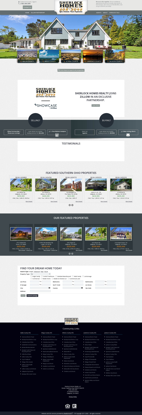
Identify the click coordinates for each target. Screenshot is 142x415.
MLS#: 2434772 (71, 177)
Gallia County (27, 61)
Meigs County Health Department (48, 360)
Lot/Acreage (87, 276)
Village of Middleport (48, 357)
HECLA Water (88, 345)
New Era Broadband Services (50, 351)
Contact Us (27, 7)
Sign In (34, 2)
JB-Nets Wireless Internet (28, 347)
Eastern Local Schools (48, 369)
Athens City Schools (69, 361)
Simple (31, 271)
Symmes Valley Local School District (92, 381)
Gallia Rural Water (26, 354)
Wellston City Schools (111, 373)
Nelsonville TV (67, 351)
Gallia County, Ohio (27, 357)
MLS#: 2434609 (121, 226)
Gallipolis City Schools (27, 371)
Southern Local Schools (49, 366)
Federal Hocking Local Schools (72, 366)
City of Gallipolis (26, 359)
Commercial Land (75, 279)
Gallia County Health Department (27, 365)
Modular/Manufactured (64, 276)
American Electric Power (28, 337)
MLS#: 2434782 (46, 177)
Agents (98, 12)
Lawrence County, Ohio (91, 354)
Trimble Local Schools (69, 371)
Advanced (37, 271)
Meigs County (49, 61)
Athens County (71, 61)
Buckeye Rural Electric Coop (29, 339)
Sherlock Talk (114, 12)
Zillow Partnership (38, 12)
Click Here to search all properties (71, 70)
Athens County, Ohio (69, 354)
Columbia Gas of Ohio (27, 342)
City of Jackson (109, 357)
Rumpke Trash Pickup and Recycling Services (28, 350)
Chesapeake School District (92, 364)
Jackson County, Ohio (111, 354)
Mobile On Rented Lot (60, 279)
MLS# (46, 271)
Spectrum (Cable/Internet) (49, 349)
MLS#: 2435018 (121, 177)
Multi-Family (77, 276)
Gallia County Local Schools (29, 369)
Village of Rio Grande (27, 362)
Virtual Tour (29, 250)
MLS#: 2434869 (21, 177)
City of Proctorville (89, 357)
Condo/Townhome (48, 276)
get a (57, 131)
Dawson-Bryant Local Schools (92, 367)
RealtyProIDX (68, 413)
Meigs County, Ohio (48, 354)
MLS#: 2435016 (96, 177)
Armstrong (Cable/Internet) (92, 351)
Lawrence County (93, 61)
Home (27, 12)
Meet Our (85, 132)
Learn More (95, 105)
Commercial (35, 279)
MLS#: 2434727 (46, 226)
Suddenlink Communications (29, 345)
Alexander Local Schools (70, 363)
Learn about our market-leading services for (35, 132)
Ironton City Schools (90, 372)
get (128, 131)
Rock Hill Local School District (92, 375)
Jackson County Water (111, 345)
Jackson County (114, 61)
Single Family (36, 276)
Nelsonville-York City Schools (71, 369)
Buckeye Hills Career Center (29, 374)
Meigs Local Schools (48, 363)
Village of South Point (90, 362)
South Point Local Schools (91, 378)
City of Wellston (110, 359)
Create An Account (25, 2)
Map (42, 271)
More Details (29, 201)
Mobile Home (47, 279)
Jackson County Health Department (111, 362)
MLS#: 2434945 (71, 226)
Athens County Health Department (69, 357)
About (105, 12)
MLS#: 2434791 (21, 226)
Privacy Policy (73, 397)
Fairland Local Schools (90, 370)
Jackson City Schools (111, 366)
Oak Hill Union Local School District (113, 369)
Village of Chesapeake (90, 359)
